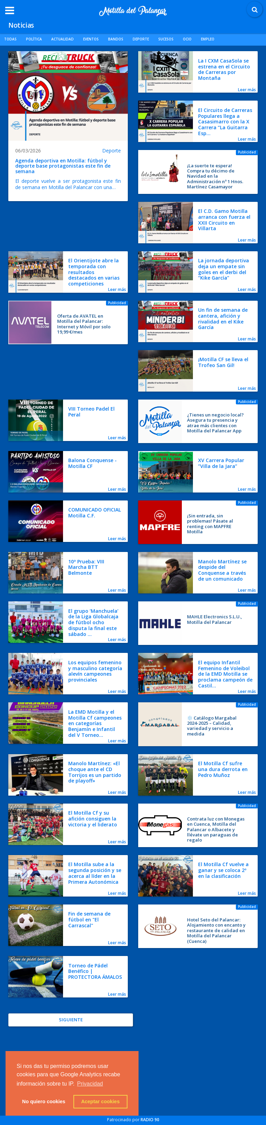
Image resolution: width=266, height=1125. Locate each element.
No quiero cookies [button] (43, 1101)
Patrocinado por (133, 1120)
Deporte (111, 150)
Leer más (247, 90)
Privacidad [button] (90, 1084)
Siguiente (71, 1019)
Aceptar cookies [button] (100, 1101)
